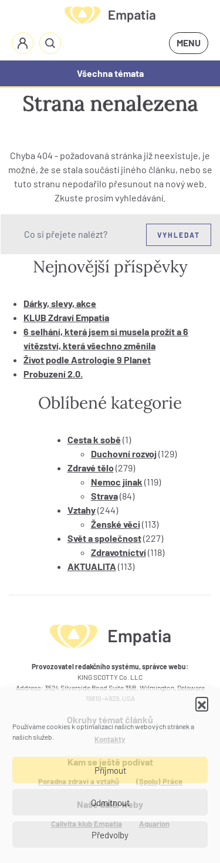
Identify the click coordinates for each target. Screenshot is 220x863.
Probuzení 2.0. (53, 373)
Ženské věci (115, 524)
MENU (189, 42)
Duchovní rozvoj (124, 453)
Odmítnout (110, 802)
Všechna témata (110, 73)
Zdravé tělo (90, 467)
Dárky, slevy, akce (59, 303)
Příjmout (110, 770)
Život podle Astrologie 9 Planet (87, 359)
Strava (104, 495)
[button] (202, 703)
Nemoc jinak (117, 481)
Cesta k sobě (94, 439)
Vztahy (81, 509)
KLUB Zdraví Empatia (66, 317)
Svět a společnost (104, 538)
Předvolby (110, 835)
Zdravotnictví (118, 552)
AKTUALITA (91, 566)
